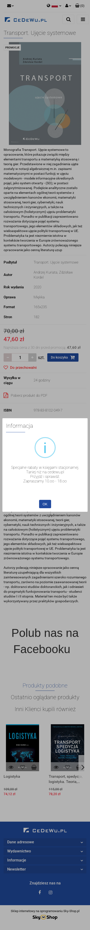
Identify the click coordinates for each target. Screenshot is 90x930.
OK (44, 504)
